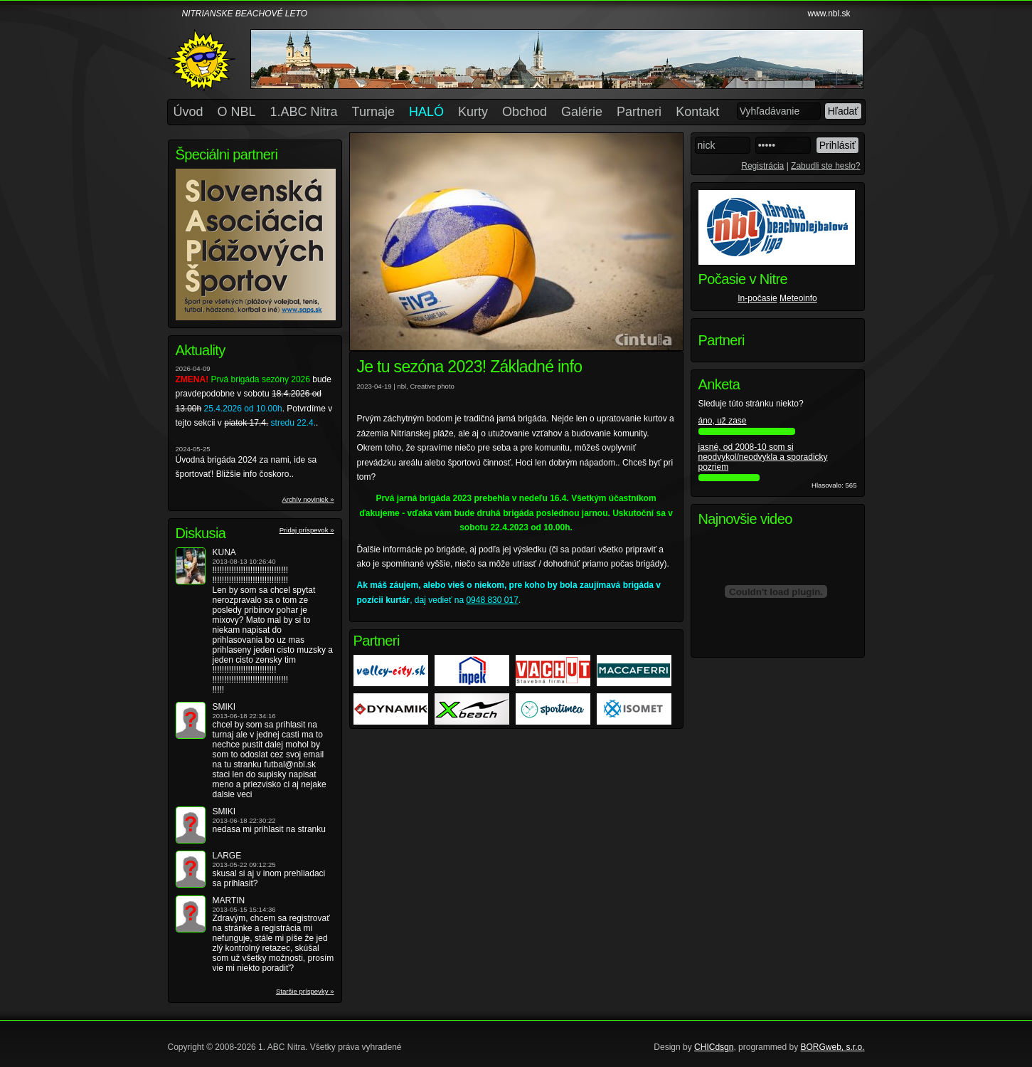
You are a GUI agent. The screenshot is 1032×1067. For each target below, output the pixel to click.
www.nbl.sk (828, 14)
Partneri (639, 112)
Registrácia (762, 166)
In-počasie (757, 298)
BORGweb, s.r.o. (832, 1047)
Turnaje (373, 112)
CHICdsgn (713, 1047)
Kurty (473, 112)
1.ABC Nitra (304, 112)
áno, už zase (722, 421)
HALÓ (426, 112)
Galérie (581, 112)
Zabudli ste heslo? (825, 166)
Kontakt (697, 112)
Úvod (188, 112)
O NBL (237, 112)
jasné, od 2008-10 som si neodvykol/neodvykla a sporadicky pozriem (763, 457)
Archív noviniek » (308, 499)
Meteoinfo (798, 298)
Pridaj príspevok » (307, 530)
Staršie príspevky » (305, 991)
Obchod (524, 112)
